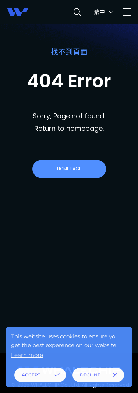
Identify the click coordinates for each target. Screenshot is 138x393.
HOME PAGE (69, 169)
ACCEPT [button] (31, 375)
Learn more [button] (27, 354)
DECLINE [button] (90, 375)
